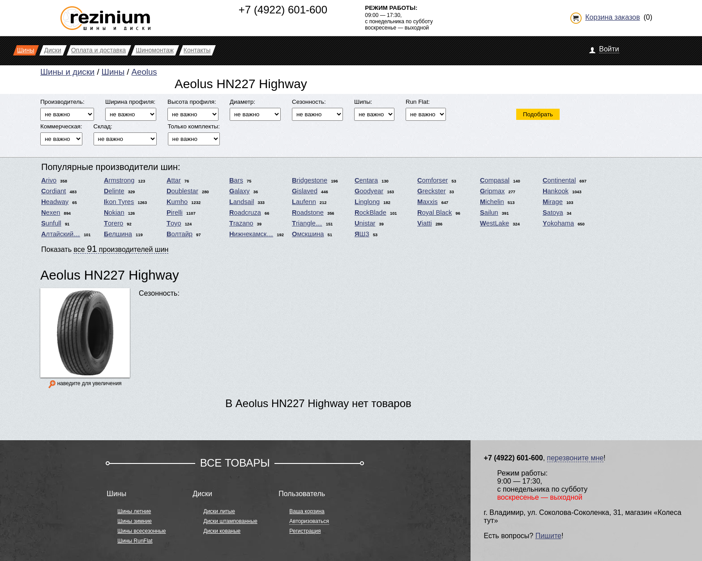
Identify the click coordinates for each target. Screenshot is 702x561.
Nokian (114, 212)
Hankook (556, 191)
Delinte (114, 191)
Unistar (365, 223)
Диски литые (219, 511)
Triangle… (307, 223)
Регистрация (305, 531)
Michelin (492, 201)
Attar (174, 180)
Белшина (118, 234)
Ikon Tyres (119, 201)
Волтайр (180, 234)
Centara (366, 180)
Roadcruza (245, 212)
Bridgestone (309, 180)
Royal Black (434, 212)
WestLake (494, 223)
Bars (236, 180)
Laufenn (304, 201)
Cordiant (53, 191)
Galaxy (239, 191)
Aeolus (144, 71)
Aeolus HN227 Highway (109, 275)
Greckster (431, 191)
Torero (113, 223)
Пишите (548, 536)
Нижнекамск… (251, 234)
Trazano (241, 223)
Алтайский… (60, 234)
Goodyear (369, 191)
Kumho (177, 201)
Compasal (494, 180)
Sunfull (51, 223)
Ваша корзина (306, 511)
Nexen (50, 212)
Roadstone (308, 212)
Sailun (489, 212)
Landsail (241, 201)
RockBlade (370, 212)
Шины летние (134, 511)
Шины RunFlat (134, 541)
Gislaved (304, 191)
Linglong (367, 201)
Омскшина (308, 234)
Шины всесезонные (141, 531)
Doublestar (182, 191)
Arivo (48, 180)
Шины (113, 71)
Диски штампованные (230, 521)
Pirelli (175, 212)
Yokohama (558, 223)
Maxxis (427, 201)
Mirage (553, 201)
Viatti (424, 223)
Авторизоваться (309, 521)
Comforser (432, 180)
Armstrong (119, 180)
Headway (54, 201)
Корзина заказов (612, 17)
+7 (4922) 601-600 (283, 10)
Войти (609, 49)
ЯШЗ (362, 234)
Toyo (174, 223)
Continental (559, 180)
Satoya (553, 212)
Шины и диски (67, 71)
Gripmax (492, 191)
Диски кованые (221, 531)
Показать (104, 249)
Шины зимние (134, 521)
